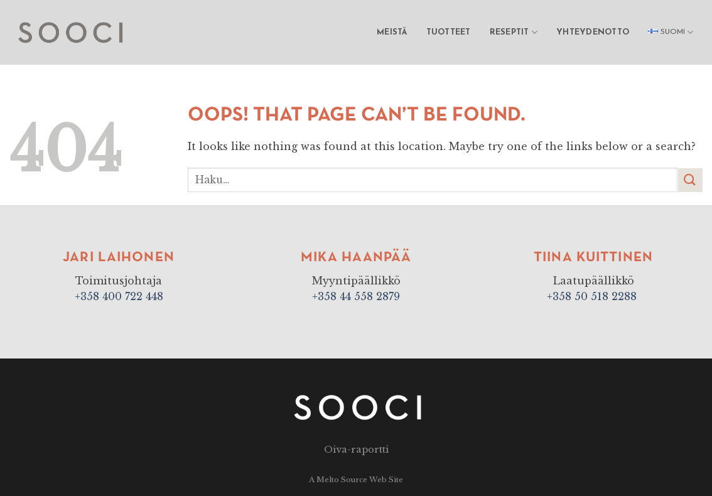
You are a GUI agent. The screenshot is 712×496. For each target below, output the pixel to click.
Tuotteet (448, 32)
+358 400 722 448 (119, 296)
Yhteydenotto (592, 32)
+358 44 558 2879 (356, 296)
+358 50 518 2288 (593, 296)
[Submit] (690, 180)
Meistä (392, 32)
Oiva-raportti (356, 449)
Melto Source (341, 479)
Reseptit (514, 32)
